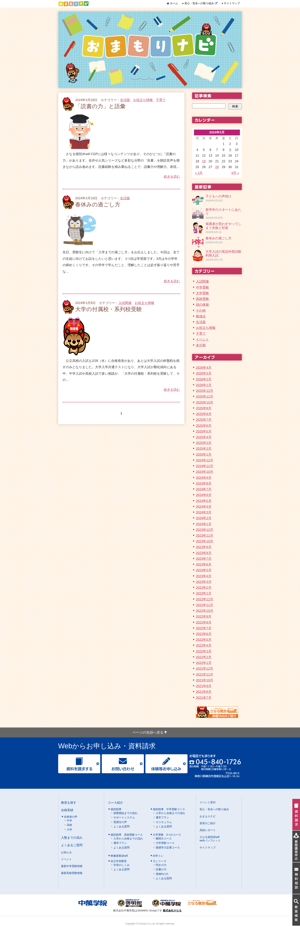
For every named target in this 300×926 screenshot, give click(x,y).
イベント (202, 339)
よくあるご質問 (71, 845)
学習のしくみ (121, 864)
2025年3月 (203, 443)
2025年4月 (203, 437)
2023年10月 (204, 541)
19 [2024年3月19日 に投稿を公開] (204, 161)
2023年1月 (203, 593)
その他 (201, 310)
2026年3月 (203, 373)
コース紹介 (115, 802)
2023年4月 (203, 576)
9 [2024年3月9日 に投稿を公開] (230, 150)
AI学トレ (158, 855)
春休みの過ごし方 (97, 204)
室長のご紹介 (208, 823)
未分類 (201, 345)
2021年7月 (203, 698)
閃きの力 (161, 864)
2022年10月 (204, 611)
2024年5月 (203, 501)
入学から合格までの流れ (170, 813)
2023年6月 (203, 564)
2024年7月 (203, 489)
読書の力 (161, 869)
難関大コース (164, 838)
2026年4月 (203, 367)
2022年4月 (203, 645)
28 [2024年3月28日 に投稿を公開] (217, 167)
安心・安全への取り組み (200, 3)
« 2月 (199, 173)
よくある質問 (121, 826)
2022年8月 (203, 622)
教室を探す (68, 802)
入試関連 (124, 303)
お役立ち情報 (143, 100)
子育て (161, 100)
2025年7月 (203, 420)
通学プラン (162, 817)
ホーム (174, 3)
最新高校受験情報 (71, 873)
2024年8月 (203, 483)
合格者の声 (70, 816)
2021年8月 (203, 692)
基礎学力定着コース (168, 847)
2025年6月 (203, 425)
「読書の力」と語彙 (100, 106)
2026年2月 (203, 379)
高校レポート (208, 830)
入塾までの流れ (71, 837)
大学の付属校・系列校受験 (108, 309)
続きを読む (172, 176)
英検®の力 (162, 873)
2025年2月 (203, 448)
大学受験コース (165, 842)
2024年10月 (204, 472)
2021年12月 (204, 668)
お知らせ (66, 852)
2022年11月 (204, 605)
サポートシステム (124, 817)
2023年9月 (203, 547)
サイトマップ (232, 3)
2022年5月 (203, 640)
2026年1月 (203, 385)
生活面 (125, 100)
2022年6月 (203, 634)
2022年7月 (203, 628)
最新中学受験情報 (71, 866)
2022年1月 (203, 663)
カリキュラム (164, 822)
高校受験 (202, 299)
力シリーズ (159, 861)
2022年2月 (203, 657)
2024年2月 (203, 518)
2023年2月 (203, 587)
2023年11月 (204, 535)
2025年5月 (203, 431)
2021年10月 (204, 680)
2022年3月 (203, 651)
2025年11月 (204, 396)
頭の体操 (202, 304)
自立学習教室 (119, 861)
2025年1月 (203, 454)
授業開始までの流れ (125, 813)
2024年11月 (204, 466)
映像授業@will (119, 855)
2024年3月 (203, 512)
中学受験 (202, 287)
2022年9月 (203, 616)
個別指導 (116, 809)
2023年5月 (203, 570)
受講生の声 (120, 822)
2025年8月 (203, 414)
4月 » (235, 173)
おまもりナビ (208, 816)
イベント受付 (208, 802)
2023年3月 (203, 582)
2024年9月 (203, 478)
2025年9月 (203, 408)
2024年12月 (204, 460)
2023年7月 (203, 559)
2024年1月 (203, 524)
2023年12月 (204, 530)
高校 (69, 824)
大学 (69, 829)
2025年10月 (204, 402)
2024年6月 (203, 495)
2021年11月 (204, 674)
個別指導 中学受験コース (169, 809)
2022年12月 (204, 599)
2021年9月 (203, 686)
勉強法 (201, 316)
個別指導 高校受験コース (127, 834)
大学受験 (202, 293)
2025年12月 (204, 391)
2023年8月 (203, 553)
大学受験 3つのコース (167, 834)
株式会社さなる (172, 910)
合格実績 (67, 810)
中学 (69, 820)
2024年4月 (203, 506)
